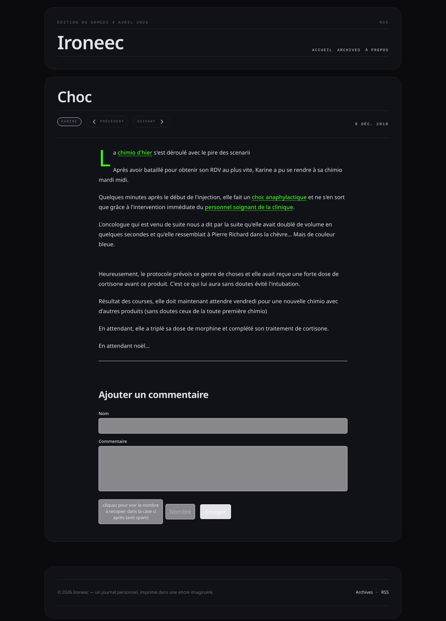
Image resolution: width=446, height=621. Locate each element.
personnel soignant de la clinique (249, 207)
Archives (349, 50)
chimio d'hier (135, 152)
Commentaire (112, 441)
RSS (384, 22)
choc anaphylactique (279, 197)
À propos (377, 50)
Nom (103, 414)
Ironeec (90, 42)
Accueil (322, 50)
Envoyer (215, 511)
